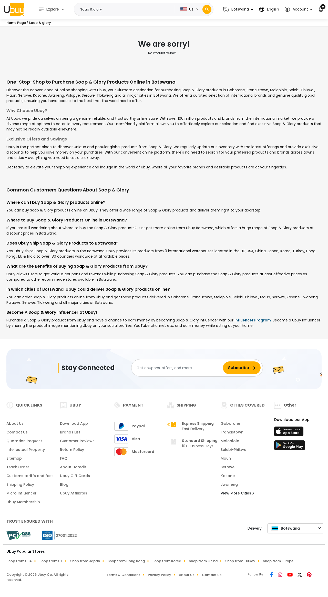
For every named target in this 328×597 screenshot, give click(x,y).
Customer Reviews (77, 440)
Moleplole (230, 440)
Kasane (228, 475)
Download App (74, 423)
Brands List (70, 432)
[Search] (206, 9)
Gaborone (230, 423)
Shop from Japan (85, 561)
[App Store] (289, 433)
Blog (64, 484)
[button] (238, 9)
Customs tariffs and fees (30, 475)
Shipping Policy (20, 484)
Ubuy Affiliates (73, 493)
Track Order (17, 467)
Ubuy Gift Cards (75, 475)
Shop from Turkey (240, 561)
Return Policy (72, 449)
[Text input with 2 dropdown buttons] (126, 9)
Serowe (227, 467)
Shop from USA (19, 561)
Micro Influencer (21, 493)
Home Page (16, 22)
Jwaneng (229, 484)
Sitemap (14, 458)
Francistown (232, 432)
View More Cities (237, 493)
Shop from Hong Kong (126, 561)
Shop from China (203, 561)
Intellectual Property (25, 449)
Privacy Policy (159, 574)
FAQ (63, 458)
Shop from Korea (166, 561)
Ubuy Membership (23, 501)
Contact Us (17, 432)
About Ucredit (73, 467)
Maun (226, 458)
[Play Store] (289, 446)
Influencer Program (252, 320)
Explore (48, 9)
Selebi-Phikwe (233, 449)
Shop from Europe (278, 561)
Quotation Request (24, 440)
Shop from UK (51, 561)
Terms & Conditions (123, 574)
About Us (15, 423)
